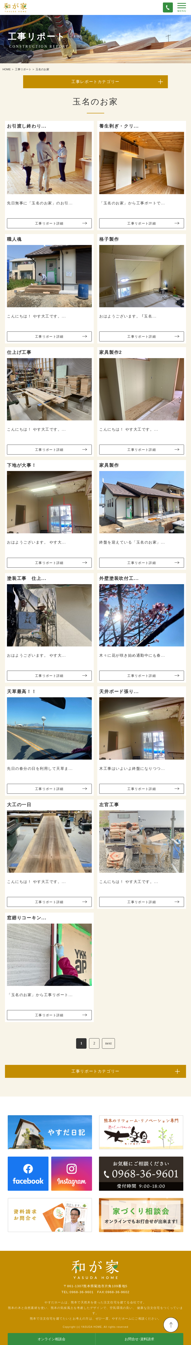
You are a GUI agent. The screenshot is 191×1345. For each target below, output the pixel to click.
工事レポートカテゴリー (95, 81)
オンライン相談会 (51, 1339)
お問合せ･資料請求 (139, 1339)
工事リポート (23, 69)
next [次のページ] (108, 1043)
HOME (6, 69)
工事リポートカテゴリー (95, 1071)
